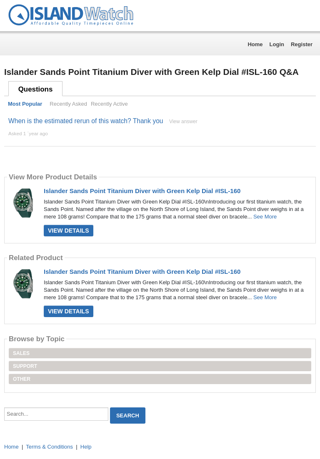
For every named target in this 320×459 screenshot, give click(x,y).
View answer (183, 121)
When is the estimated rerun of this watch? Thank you (85, 120)
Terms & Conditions (49, 447)
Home (255, 44)
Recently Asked (68, 104)
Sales (21, 353)
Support (25, 366)
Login (277, 44)
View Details (68, 230)
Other (21, 379)
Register (301, 44)
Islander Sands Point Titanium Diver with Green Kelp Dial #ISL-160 (142, 190)
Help (86, 447)
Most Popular (25, 104)
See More (265, 216)
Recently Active (109, 104)
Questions (35, 89)
